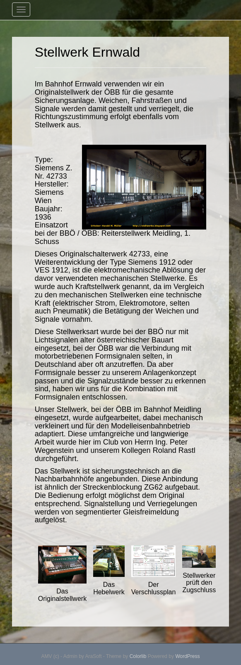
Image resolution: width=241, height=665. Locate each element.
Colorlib (138, 656)
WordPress (187, 656)
